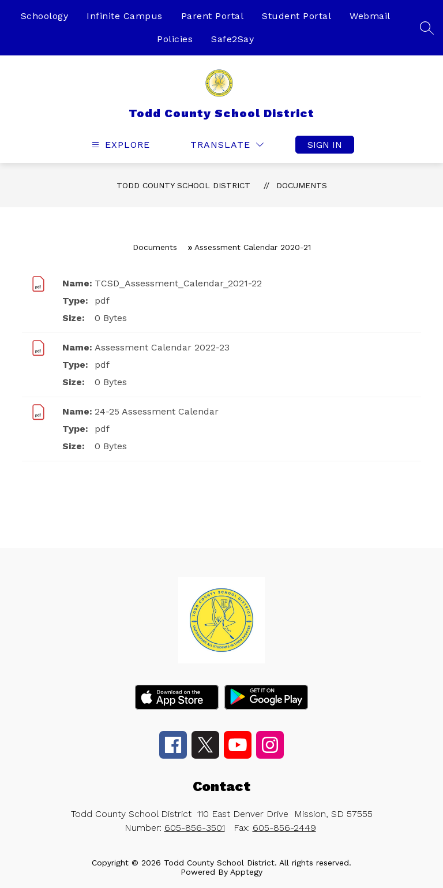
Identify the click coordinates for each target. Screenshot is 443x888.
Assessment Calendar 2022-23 (162, 347)
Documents (301, 185)
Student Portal (296, 15)
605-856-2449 (284, 827)
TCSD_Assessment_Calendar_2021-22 (178, 283)
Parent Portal (212, 15)
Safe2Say (232, 38)
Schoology (45, 15)
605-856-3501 (194, 827)
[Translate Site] (226, 144)
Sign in (324, 144)
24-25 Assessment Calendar (157, 411)
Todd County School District (183, 185)
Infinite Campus (125, 15)
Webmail (370, 15)
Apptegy (246, 871)
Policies (175, 38)
